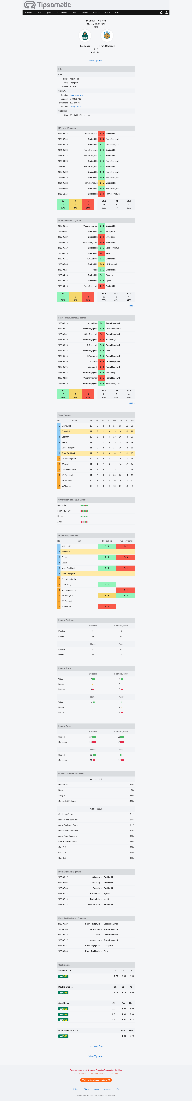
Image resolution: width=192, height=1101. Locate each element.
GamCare (114, 1073)
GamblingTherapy (98, 1073)
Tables (85, 12)
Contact (107, 1089)
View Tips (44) (96, 60)
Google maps (76, 107)
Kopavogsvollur (76, 95)
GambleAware (79, 1073)
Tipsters (49, 12)
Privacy (76, 1089)
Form (117, 12)
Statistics (96, 12)
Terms (86, 1089)
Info (117, 1089)
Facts (107, 12)
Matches (28, 12)
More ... (132, 306)
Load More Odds (96, 1046)
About (96, 1089)
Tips (39, 12)
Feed (75, 12)
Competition (62, 12)
